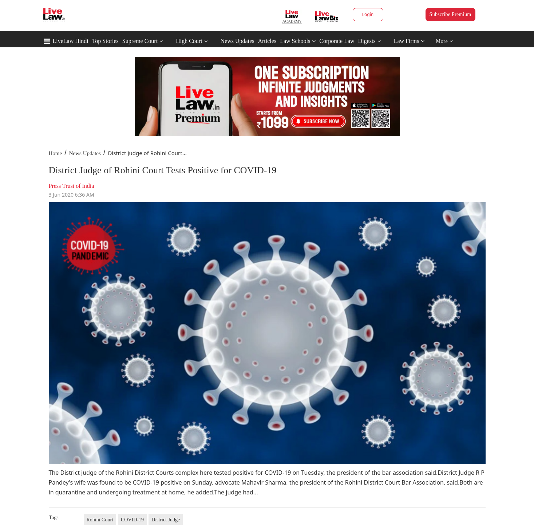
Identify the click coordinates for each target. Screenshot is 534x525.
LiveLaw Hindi (70, 41)
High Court (189, 41)
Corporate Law (336, 41)
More (444, 41)
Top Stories (105, 41)
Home (55, 153)
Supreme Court (140, 41)
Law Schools (298, 41)
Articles (267, 41)
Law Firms (409, 41)
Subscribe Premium (450, 14)
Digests (367, 41)
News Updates (237, 41)
